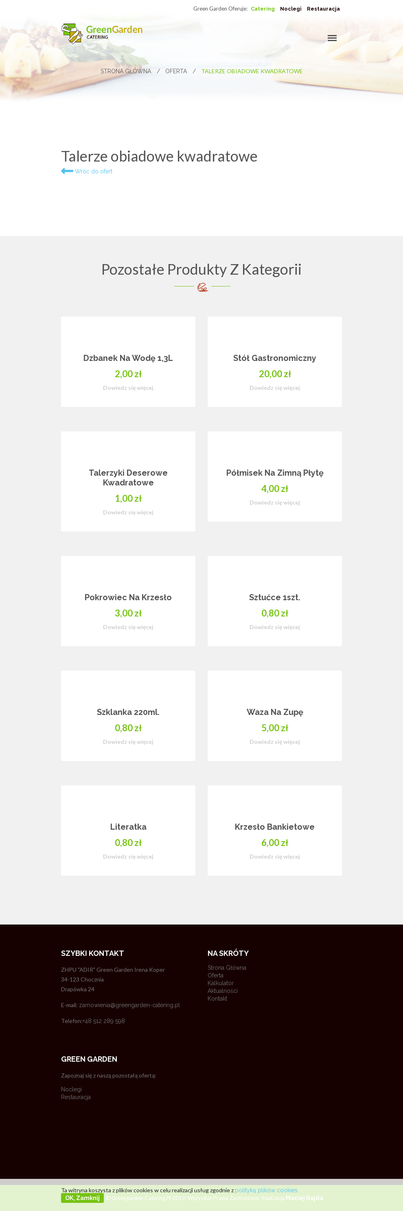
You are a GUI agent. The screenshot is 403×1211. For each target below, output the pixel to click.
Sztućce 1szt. (274, 597)
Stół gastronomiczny (274, 358)
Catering (263, 8)
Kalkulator (221, 983)
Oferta (180, 71)
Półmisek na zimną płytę (275, 473)
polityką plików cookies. (267, 1190)
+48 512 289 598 (104, 1021)
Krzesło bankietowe (275, 827)
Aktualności (223, 991)
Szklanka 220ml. (128, 712)
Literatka (128, 827)
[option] (201, 608)
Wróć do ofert (86, 171)
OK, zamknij (82, 1198)
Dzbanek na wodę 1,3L (128, 358)
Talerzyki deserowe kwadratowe (128, 477)
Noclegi (291, 8)
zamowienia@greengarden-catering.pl (129, 1005)
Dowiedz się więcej (128, 387)
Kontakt (217, 998)
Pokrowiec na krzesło (128, 597)
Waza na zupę (275, 712)
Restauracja (323, 8)
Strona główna (130, 71)
